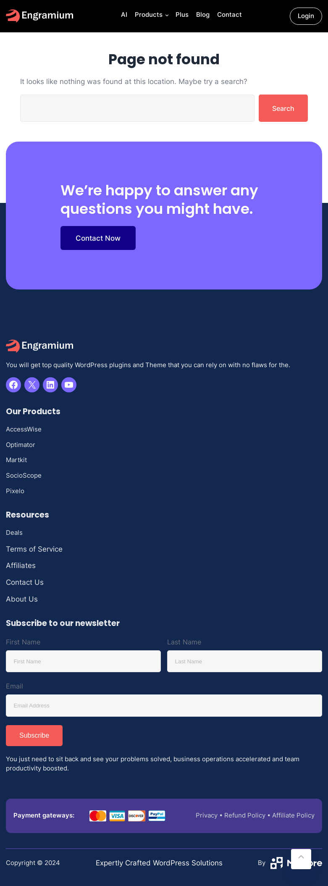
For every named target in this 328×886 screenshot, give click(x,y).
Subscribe (34, 735)
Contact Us (25, 582)
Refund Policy (244, 815)
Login (306, 16)
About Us (22, 598)
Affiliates (21, 565)
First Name (23, 642)
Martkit (16, 460)
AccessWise (24, 429)
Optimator (20, 445)
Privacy (207, 815)
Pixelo (15, 491)
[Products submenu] (166, 16)
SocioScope (24, 475)
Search (283, 108)
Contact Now (98, 238)
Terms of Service (34, 548)
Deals (14, 532)
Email (14, 686)
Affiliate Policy (293, 815)
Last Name (184, 642)
